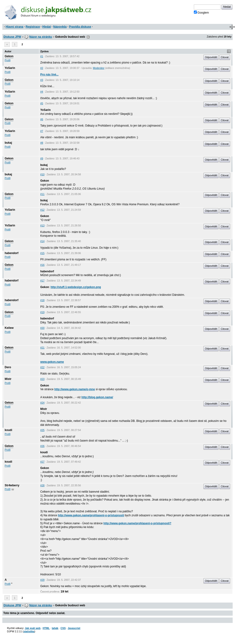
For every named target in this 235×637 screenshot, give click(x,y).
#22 (42, 367)
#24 (42, 402)
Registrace (32, 26)
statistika (28, 631)
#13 (42, 225)
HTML (46, 628)
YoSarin (10, 68)
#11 (42, 194)
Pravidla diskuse (80, 26)
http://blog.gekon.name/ (97, 397)
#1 (41, 56)
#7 (41, 131)
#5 (41, 103)
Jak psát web (32, 628)
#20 (42, 327)
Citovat (225, 57)
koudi (8, 430)
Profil (8, 60)
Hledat (46, 26)
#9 (41, 158)
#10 (42, 174)
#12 (42, 209)
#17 (42, 280)
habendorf (11, 253)
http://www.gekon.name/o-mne (74, 389)
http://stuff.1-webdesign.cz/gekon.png (76, 287)
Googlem (201, 12)
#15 (42, 253)
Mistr (8, 379)
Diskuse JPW (12, 36)
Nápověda (60, 26)
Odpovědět (211, 57)
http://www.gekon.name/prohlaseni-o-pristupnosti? (137, 523)
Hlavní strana (14, 26)
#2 (41, 68)
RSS (88, 37)
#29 (42, 579)
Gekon (9, 56)
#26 (42, 446)
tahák (55, 628)
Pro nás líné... (49, 74)
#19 (42, 312)
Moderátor (98, 68)
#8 (41, 142)
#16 (42, 264)
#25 (42, 430)
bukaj (8, 142)
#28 (42, 485)
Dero (8, 367)
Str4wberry (12, 485)
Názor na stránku (40, 36)
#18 (42, 300)
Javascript (74, 628)
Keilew (9, 328)
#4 (41, 91)
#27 (42, 461)
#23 (42, 379)
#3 (41, 80)
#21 (42, 347)
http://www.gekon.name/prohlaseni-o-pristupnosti (91, 515)
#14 (42, 241)
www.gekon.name (52, 361)
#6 (41, 119)
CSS (63, 628)
